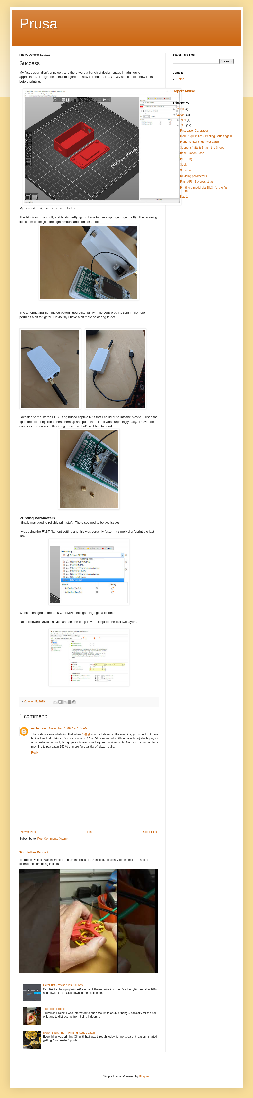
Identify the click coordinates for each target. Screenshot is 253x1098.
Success (185, 170)
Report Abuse (184, 91)
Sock (183, 164)
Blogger (144, 1076)
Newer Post (28, 831)
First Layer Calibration (194, 130)
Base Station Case (192, 153)
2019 (181, 114)
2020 (181, 109)
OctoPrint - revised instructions (63, 985)
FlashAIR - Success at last (197, 181)
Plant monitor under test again (199, 141)
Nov (184, 120)
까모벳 (86, 734)
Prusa (38, 23)
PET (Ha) (186, 159)
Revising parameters (193, 176)
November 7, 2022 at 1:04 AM (68, 728)
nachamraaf (39, 728)
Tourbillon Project (33, 852)
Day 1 (184, 196)
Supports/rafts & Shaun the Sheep (202, 147)
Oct (183, 125)
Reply (35, 752)
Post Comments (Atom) (52, 838)
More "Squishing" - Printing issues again (69, 1032)
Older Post (150, 831)
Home (89, 831)
